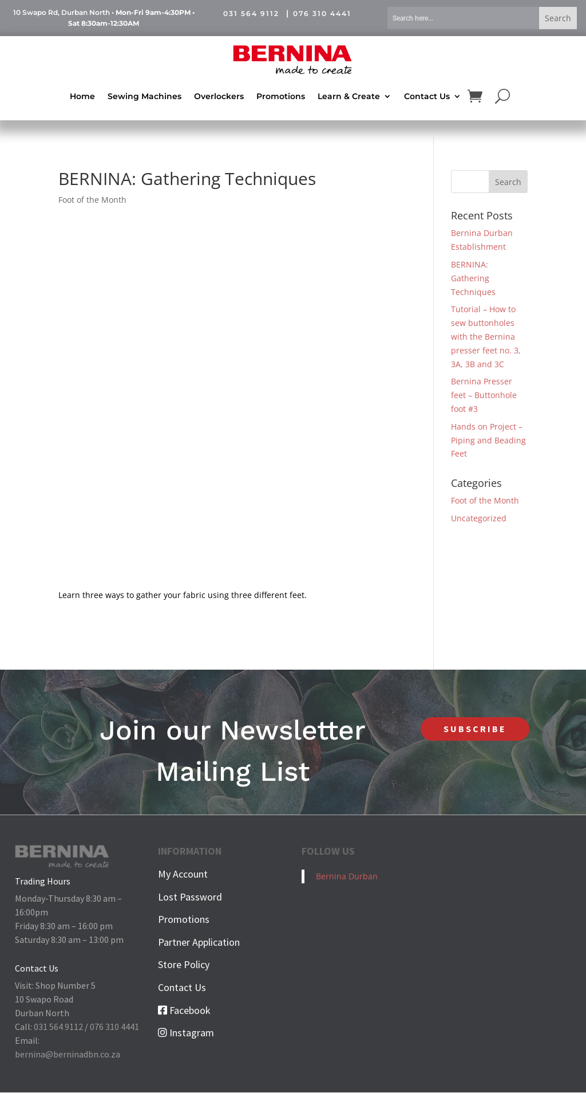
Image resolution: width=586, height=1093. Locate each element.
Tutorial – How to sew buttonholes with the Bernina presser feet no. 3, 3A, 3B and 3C (486, 336)
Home (82, 96)
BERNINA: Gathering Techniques (473, 279)
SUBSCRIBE (475, 728)
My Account (183, 874)
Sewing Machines (144, 96)
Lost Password (190, 896)
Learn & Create (349, 96)
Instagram (186, 1033)
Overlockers (219, 96)
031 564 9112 (251, 13)
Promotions (280, 96)
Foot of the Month (92, 200)
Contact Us (427, 96)
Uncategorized (478, 518)
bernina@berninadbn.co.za (67, 1054)
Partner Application (199, 942)
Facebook (184, 1010)
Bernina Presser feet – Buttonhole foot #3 (484, 395)
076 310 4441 (322, 13)
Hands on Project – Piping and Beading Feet (488, 440)
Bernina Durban (347, 876)
